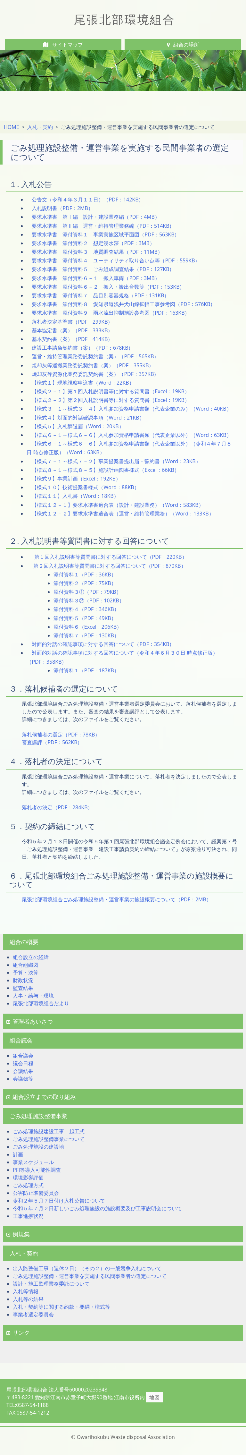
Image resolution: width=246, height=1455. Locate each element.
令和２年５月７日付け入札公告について (59, 1200)
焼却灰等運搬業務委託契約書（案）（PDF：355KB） (93, 365)
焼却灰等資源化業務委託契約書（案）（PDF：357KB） (95, 374)
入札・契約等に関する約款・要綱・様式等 (61, 1306)
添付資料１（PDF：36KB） (84, 574)
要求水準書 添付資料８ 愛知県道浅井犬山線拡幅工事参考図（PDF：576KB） (123, 304)
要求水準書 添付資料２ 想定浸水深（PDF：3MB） (93, 243)
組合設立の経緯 (31, 957)
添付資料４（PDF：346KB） (86, 609)
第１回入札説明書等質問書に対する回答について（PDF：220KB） (110, 556)
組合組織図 (25, 964)
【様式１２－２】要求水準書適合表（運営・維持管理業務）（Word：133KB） (123, 513)
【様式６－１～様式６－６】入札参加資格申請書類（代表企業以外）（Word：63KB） (131, 434)
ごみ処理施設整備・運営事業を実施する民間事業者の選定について (90, 1276)
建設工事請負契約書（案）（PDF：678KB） (82, 347)
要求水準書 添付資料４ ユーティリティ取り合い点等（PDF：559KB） (116, 260)
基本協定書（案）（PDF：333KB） (72, 330)
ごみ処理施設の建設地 (38, 1146)
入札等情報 (25, 1291)
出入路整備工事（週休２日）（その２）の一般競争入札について (87, 1268)
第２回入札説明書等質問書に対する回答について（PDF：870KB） (109, 565)
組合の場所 (183, 44)
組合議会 (23, 1055)
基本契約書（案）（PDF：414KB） (72, 339)
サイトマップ (63, 44)
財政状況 (23, 980)
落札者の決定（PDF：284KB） (57, 807)
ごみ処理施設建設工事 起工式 (49, 1131)
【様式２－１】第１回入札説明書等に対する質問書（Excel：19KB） (110, 391)
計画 (18, 1154)
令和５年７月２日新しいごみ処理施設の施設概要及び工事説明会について (97, 1208)
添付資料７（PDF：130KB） (86, 635)
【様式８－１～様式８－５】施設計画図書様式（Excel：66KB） (105, 469)
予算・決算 (25, 972)
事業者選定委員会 (33, 1314)
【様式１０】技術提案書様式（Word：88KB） (85, 487)
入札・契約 (40, 127)
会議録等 (23, 1078)
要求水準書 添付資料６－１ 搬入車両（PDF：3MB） (96, 278)
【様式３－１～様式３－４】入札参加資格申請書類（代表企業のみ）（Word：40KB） (131, 408)
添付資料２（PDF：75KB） (84, 583)
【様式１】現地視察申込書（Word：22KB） (83, 382)
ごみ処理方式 (28, 1185)
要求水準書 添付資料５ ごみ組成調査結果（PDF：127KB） (103, 269)
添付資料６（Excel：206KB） (87, 626)
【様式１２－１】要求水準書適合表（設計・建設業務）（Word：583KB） (117, 504)
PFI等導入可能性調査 (37, 1169)
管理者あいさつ (29, 1021)
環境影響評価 (28, 1177)
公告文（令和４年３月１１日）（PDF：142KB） (88, 199)
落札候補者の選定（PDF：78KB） (61, 734)
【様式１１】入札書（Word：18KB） (75, 495)
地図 (154, 1397)
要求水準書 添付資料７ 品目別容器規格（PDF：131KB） (100, 295)
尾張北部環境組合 (125, 19)
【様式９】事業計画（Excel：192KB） (76, 478)
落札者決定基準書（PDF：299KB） (72, 321)
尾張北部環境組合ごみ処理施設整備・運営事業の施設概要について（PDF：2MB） (116, 899)
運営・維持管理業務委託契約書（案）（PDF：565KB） (95, 356)
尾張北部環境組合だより (41, 1003)
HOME (11, 127)
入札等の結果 (28, 1299)
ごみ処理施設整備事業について (49, 1139)
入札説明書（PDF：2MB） (62, 208)
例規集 (18, 1234)
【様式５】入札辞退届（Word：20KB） (78, 426)
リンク (18, 1332)
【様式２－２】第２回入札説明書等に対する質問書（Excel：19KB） (110, 400)
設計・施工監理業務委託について (51, 1283)
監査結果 (23, 987)
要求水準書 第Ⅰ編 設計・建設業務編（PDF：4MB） (96, 216)
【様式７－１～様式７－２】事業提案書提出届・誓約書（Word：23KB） (116, 461)
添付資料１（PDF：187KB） (86, 670)
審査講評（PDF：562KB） (52, 742)
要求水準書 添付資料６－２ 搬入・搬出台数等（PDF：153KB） (108, 286)
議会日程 (23, 1063)
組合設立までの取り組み (41, 1097)
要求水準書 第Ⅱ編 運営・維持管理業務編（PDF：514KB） (103, 225)
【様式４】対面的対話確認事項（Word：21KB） (88, 417)
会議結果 (23, 1071)
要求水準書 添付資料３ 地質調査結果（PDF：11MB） (97, 251)
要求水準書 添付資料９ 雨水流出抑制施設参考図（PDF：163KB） (111, 312)
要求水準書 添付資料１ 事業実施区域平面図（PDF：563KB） (105, 234)
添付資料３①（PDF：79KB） (87, 591)
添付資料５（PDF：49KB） (84, 618)
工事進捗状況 (28, 1216)
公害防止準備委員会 (36, 1192)
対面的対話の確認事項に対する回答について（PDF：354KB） (103, 644)
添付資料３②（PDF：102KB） (88, 600)
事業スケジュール (33, 1162)
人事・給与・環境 (33, 995)
